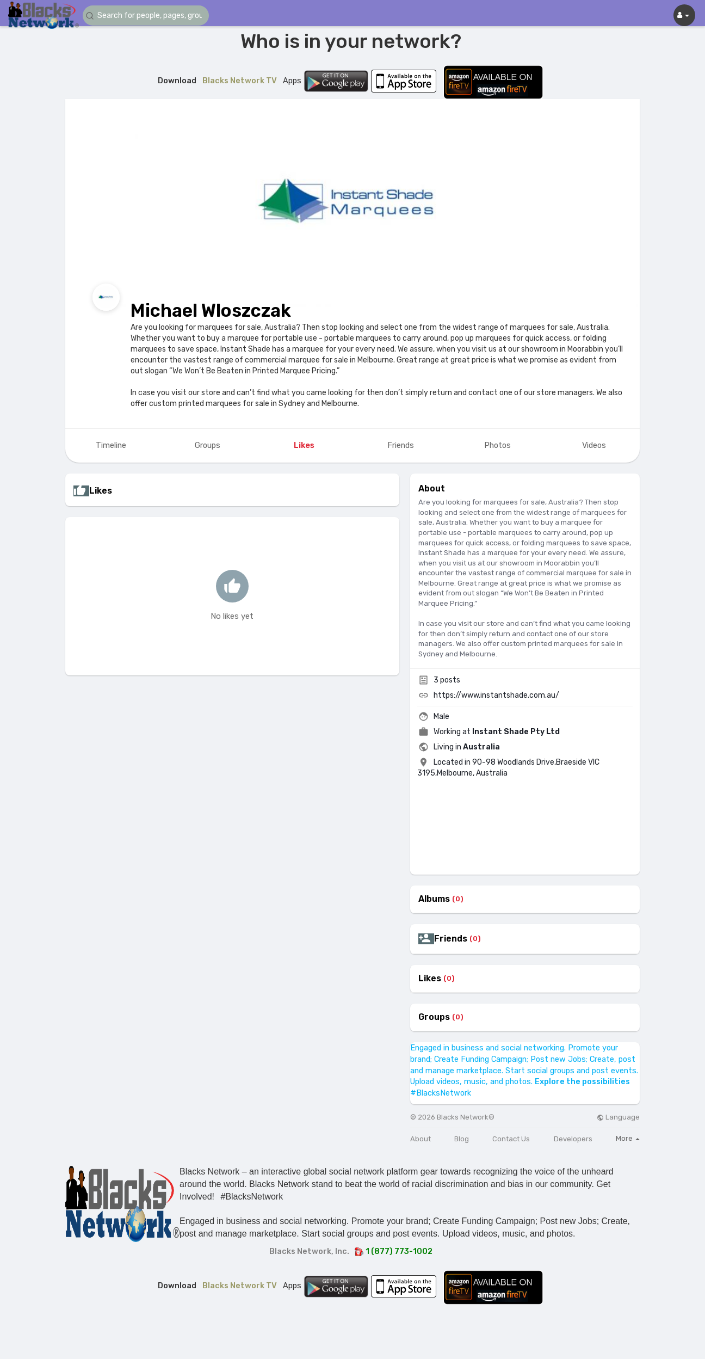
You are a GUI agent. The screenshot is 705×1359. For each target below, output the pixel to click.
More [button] (628, 1138)
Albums (434, 899)
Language (618, 1117)
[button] (148, 15)
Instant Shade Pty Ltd (516, 731)
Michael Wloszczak (211, 310)
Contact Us (511, 1138)
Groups (434, 1017)
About (420, 1138)
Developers (573, 1138)
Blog (461, 1138)
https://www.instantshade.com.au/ (496, 695)
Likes (429, 978)
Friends (450, 938)
